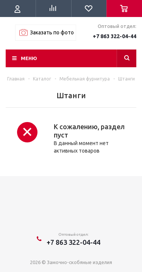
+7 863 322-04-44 (114, 36)
